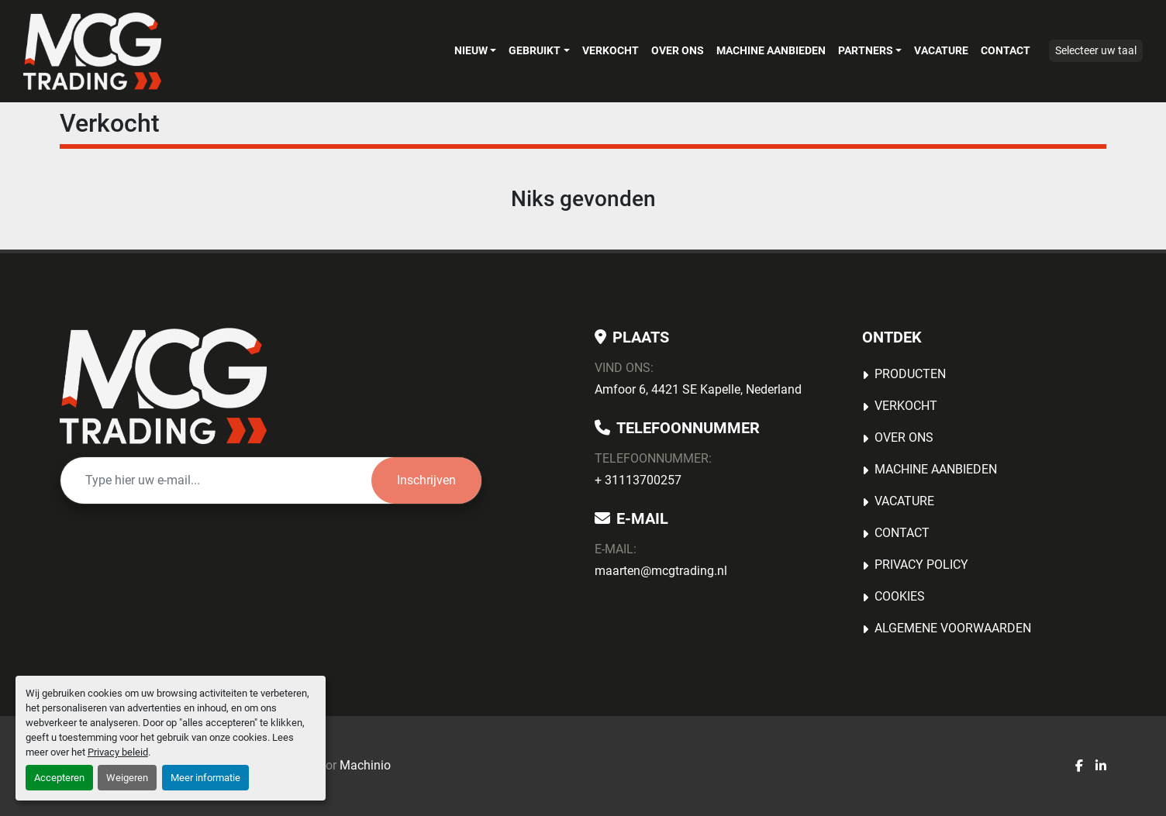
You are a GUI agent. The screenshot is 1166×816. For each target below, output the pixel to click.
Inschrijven (426, 480)
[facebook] (1079, 766)
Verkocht (610, 50)
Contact (1005, 50)
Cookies (899, 596)
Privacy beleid (118, 752)
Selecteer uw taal (1096, 50)
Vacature (941, 50)
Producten (910, 374)
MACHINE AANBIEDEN (771, 50)
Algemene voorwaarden (952, 628)
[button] (475, 50)
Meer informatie (205, 777)
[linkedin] (1100, 766)
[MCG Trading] (163, 386)
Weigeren (127, 777)
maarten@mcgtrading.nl (661, 570)
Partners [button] (865, 50)
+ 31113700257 (638, 480)
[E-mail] (215, 480)
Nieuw (471, 50)
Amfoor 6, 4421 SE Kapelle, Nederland (698, 389)
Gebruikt (535, 50)
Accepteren (59, 777)
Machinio (365, 765)
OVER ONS (677, 50)
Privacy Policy (921, 564)
